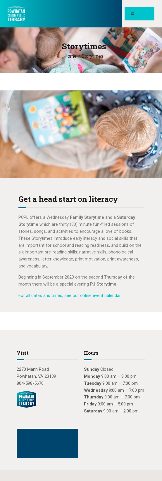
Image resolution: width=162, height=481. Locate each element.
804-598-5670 (30, 383)
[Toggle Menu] (140, 13)
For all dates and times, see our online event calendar (69, 295)
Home (70, 56)
